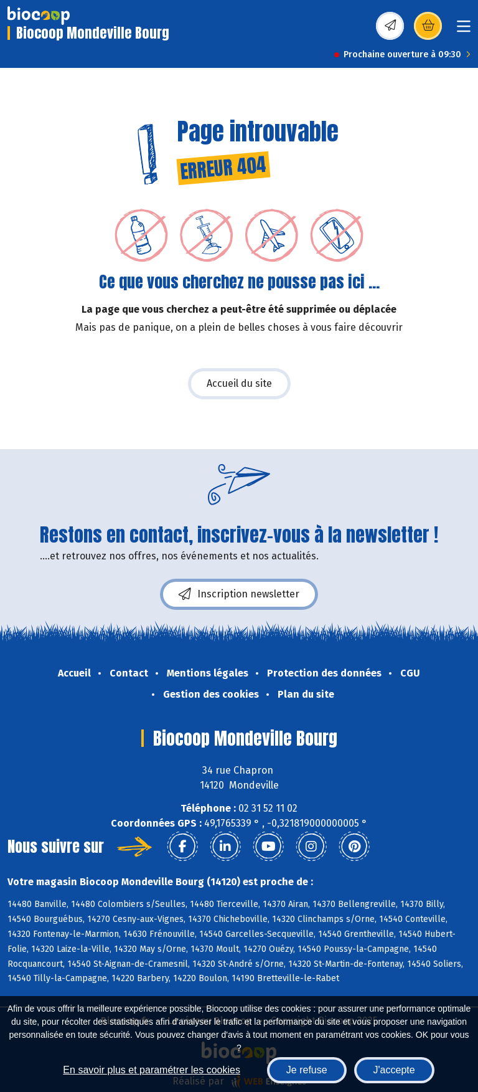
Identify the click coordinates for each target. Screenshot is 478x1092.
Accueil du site (239, 383)
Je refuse (306, 1070)
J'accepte (394, 1070)
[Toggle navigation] (464, 30)
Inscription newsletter (239, 594)
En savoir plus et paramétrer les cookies (151, 1070)
